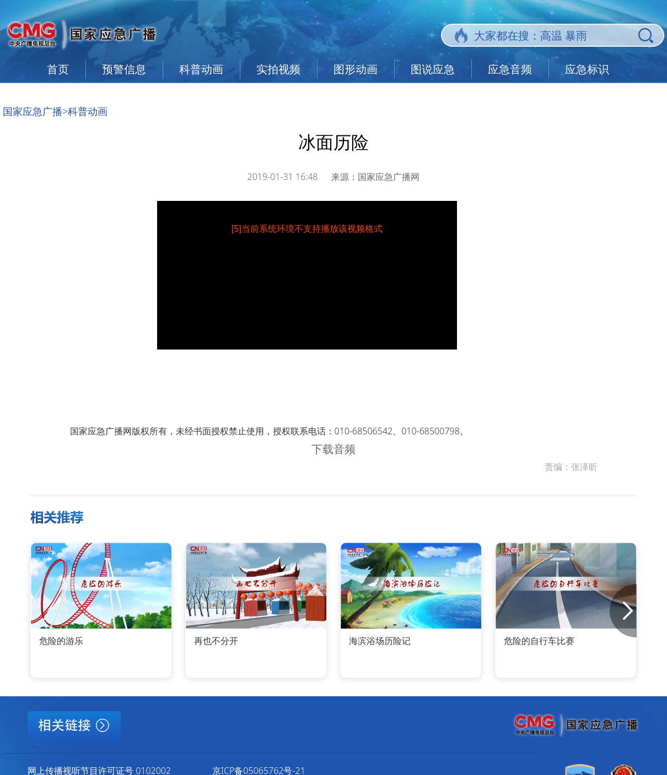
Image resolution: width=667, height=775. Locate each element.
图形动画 (356, 69)
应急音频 (510, 69)
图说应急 (433, 69)
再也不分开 (216, 641)
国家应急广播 (32, 111)
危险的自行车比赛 (539, 641)
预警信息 (124, 69)
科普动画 (201, 69)
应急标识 (587, 69)
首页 (58, 69)
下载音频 (333, 448)
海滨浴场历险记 (380, 641)
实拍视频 (278, 69)
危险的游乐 (61, 641)
